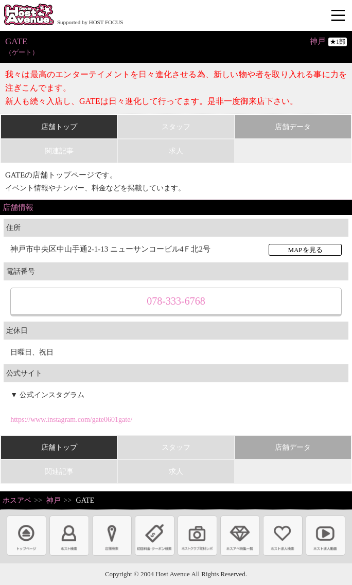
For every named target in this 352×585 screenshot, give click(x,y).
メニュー (339, 16)
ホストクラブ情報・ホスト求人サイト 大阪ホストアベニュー (29, 15)
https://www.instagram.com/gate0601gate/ (71, 419)
